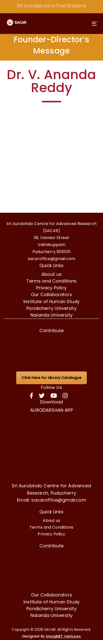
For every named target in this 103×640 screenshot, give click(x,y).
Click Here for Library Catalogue (51, 377)
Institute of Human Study (51, 301)
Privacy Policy (51, 288)
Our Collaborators (51, 294)
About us (51, 274)
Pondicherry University (51, 308)
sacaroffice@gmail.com (51, 259)
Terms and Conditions (51, 281)
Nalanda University (51, 315)
